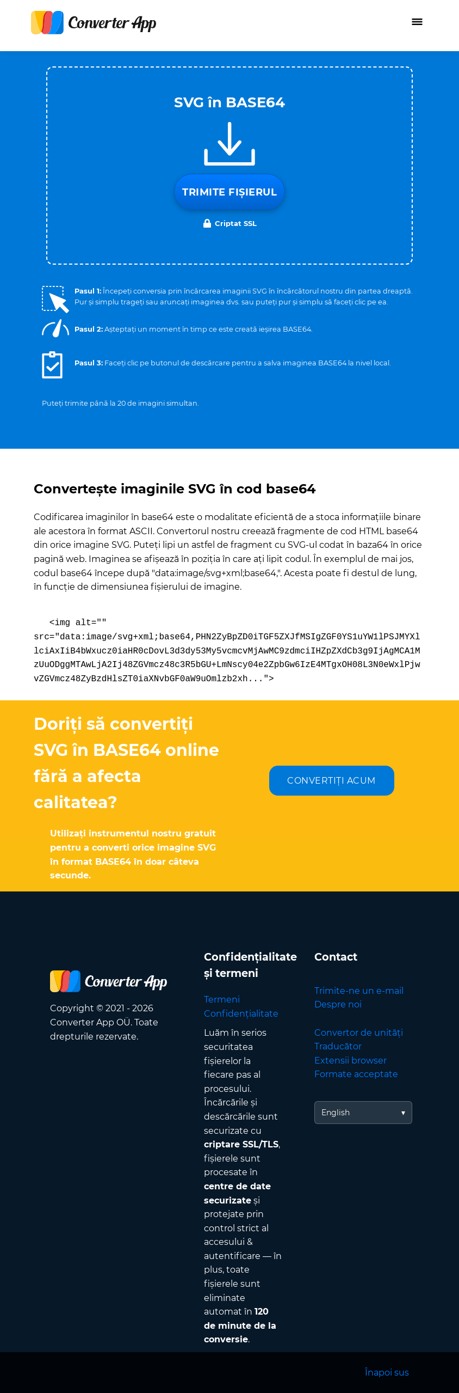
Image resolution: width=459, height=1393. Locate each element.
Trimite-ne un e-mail (359, 991)
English (335, 1112)
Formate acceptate (356, 1074)
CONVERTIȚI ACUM (331, 780)
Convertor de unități (358, 1033)
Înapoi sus (387, 1372)
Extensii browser (350, 1060)
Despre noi (338, 1004)
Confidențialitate (241, 1014)
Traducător (338, 1046)
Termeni (222, 999)
